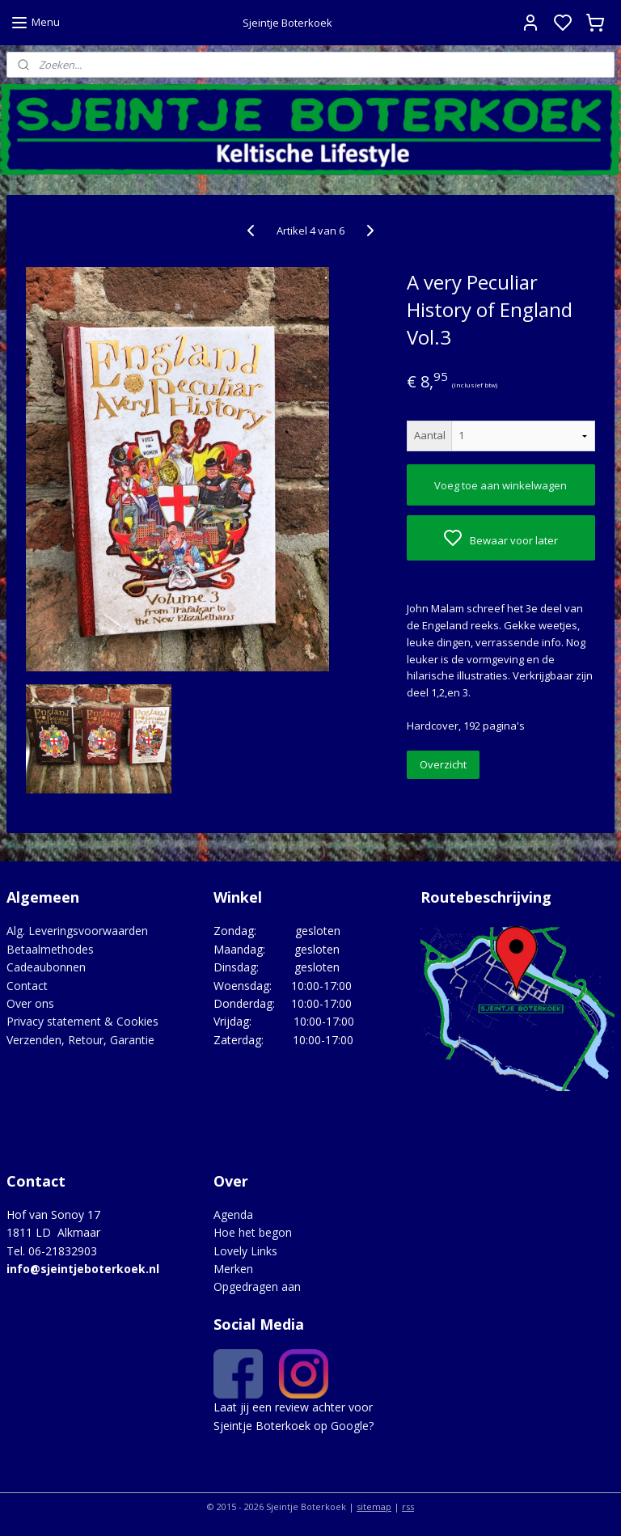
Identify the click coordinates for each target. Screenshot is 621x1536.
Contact (27, 985)
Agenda (233, 1214)
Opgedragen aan (257, 1286)
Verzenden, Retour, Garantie (80, 1039)
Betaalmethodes (50, 949)
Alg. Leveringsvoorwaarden (77, 930)
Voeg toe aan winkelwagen (500, 485)
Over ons (30, 1003)
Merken (233, 1268)
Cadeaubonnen (46, 967)
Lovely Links (245, 1251)
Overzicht (443, 764)
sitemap (374, 1506)
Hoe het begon (252, 1232)
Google (350, 1425)
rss (408, 1506)
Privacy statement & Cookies (82, 1021)
